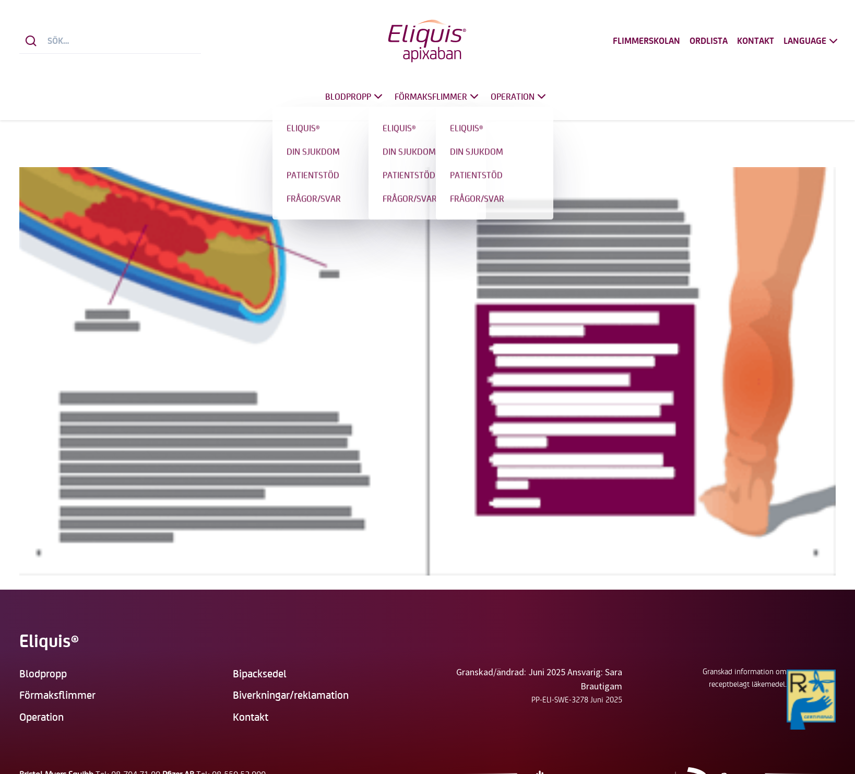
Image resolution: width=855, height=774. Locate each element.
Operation (520, 96)
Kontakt (755, 41)
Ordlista (709, 41)
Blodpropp (355, 96)
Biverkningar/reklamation (291, 694)
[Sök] (31, 41)
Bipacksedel (260, 673)
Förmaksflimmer (438, 96)
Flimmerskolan (646, 41)
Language (811, 41)
